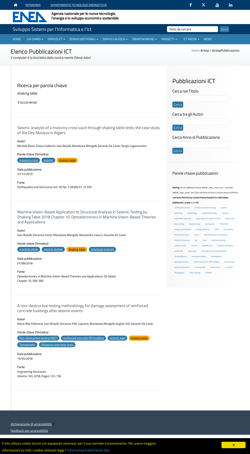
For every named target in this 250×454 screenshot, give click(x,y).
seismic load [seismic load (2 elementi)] (229, 261)
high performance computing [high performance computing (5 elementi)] (215, 234)
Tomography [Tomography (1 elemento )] (179, 272)
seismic (48, 160)
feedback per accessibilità (29, 430)
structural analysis (102, 249)
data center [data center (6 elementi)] (230, 218)
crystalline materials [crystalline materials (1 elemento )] (182, 218)
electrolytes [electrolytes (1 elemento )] (210, 223)
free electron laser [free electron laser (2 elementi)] (181, 234)
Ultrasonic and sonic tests (57, 344)
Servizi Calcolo (115, 39)
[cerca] (192, 29)
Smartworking (144, 39)
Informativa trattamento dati (88, 450)
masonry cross (28, 160)
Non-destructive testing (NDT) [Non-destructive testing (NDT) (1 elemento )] (214, 250)
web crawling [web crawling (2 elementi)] (194, 272)
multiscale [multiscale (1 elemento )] (178, 250)
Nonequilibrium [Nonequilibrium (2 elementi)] (180, 256)
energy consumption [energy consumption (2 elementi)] (182, 229)
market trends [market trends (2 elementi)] (180, 245)
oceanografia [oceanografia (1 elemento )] (216, 256)
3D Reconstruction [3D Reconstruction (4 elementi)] (182, 207)
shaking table (67, 160)
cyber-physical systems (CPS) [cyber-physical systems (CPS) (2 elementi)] (208, 218)
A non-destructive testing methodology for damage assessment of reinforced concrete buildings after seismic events (82, 308)
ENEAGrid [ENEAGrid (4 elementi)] (224, 223)
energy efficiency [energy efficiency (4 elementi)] (203, 229)
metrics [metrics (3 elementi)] (194, 245)
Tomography (27, 344)
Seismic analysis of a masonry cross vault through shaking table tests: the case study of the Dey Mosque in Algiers (88, 130)
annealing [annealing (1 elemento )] (178, 213)
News (208, 39)
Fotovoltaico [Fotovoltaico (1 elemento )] (229, 229)
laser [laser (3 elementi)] (205, 240)
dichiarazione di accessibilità (31, 424)
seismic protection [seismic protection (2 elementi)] (181, 267)
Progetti (169, 39)
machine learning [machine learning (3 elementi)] (218, 240)
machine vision (28, 249)
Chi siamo (35, 39)
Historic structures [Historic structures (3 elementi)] (182, 240)
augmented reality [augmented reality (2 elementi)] (209, 213)
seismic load (117, 338)
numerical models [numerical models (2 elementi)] (199, 256)
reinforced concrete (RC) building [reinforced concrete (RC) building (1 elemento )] (206, 261)
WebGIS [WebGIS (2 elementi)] (208, 272)
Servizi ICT (56, 39)
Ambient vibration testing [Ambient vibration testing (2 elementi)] (205, 207)
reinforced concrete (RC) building (83, 338)
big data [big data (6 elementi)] (225, 213)
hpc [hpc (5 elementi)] (196, 240)
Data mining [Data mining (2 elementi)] (179, 223)
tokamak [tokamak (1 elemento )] (229, 267)
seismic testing (53, 249)
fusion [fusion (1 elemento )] (196, 234)
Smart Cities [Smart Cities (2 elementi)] (215, 267)
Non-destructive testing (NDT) (38, 338)
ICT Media (191, 39)
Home (17, 39)
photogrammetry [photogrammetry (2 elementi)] (181, 261)
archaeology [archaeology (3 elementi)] (192, 213)
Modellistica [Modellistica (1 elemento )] (207, 245)
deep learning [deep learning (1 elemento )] (194, 223)
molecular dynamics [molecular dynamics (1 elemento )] (225, 245)
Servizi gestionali (83, 39)
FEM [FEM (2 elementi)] (216, 229)
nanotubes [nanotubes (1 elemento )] (192, 250)
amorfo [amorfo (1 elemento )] (224, 207)
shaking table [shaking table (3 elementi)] (199, 267)
